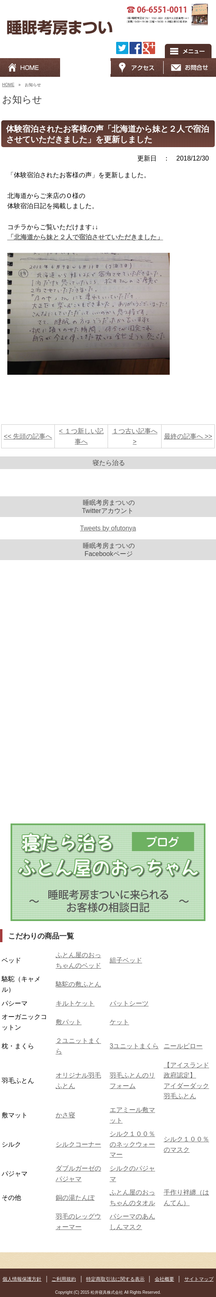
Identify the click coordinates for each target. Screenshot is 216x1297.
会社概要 (164, 1279)
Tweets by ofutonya (108, 528)
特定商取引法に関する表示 (115, 1279)
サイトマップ (199, 1279)
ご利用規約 (64, 1279)
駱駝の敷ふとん (78, 984)
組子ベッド (126, 960)
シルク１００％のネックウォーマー (132, 1144)
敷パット (69, 1022)
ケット (119, 1022)
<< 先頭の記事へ (28, 436)
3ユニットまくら (134, 1046)
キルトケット (75, 1003)
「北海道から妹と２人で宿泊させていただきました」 (85, 237)
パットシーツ (129, 1003)
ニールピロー (183, 1046)
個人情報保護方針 (21, 1279)
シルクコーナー (78, 1144)
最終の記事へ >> (188, 436)
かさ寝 (65, 1115)
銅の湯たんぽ (75, 1197)
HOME (8, 85)
